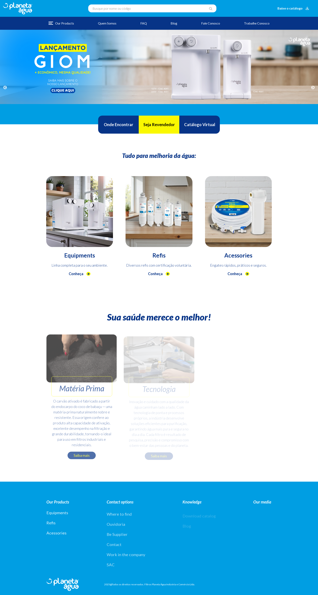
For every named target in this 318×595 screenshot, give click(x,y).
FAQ (143, 23)
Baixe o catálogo (293, 8)
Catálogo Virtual (199, 124)
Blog (174, 23)
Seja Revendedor (159, 124)
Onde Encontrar (118, 124)
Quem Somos (107, 23)
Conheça (79, 273)
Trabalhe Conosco (257, 23)
